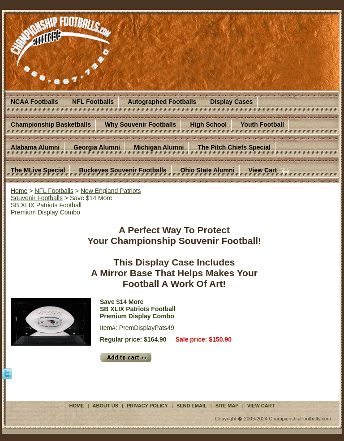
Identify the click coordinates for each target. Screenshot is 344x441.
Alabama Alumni (35, 147)
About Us (105, 405)
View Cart (263, 170)
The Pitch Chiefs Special (234, 147)
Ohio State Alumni (208, 170)
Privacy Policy (147, 405)
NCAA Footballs (34, 101)
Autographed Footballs (162, 101)
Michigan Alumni (159, 147)
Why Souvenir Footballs (140, 124)
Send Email (191, 405)
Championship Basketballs (51, 124)
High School (208, 124)
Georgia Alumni (96, 147)
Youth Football (262, 124)
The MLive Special (38, 170)
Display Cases (231, 101)
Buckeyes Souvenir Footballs (122, 170)
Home (19, 190)
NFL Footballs (93, 101)
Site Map (227, 405)
